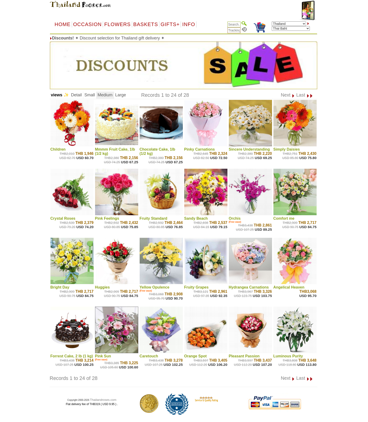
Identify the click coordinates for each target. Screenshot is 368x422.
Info (188, 24)
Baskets (145, 24)
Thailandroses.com (103, 400)
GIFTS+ (170, 24)
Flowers (117, 24)
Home (63, 24)
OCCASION (87, 24)
